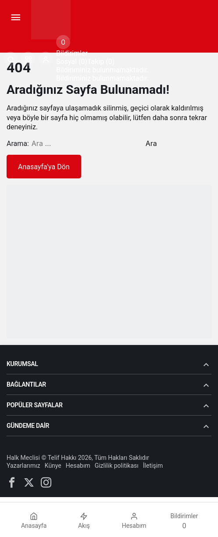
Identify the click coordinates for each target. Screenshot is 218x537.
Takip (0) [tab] (100, 61)
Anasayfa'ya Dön (44, 167)
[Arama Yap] (11, 59)
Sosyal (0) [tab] (71, 61)
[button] (28, 59)
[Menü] (15, 17)
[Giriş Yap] (46, 59)
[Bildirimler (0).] (63, 42)
